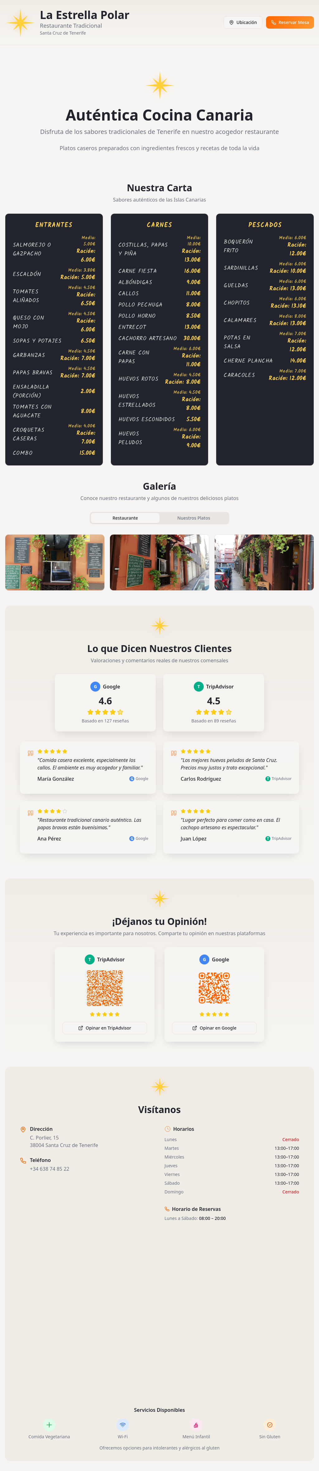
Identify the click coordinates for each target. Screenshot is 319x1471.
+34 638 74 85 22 (49, 1168)
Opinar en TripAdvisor (104, 1028)
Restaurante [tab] (125, 518)
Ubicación (243, 22)
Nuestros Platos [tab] (193, 518)
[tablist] (159, 518)
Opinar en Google (214, 1028)
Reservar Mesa (290, 22)
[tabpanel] (159, 562)
